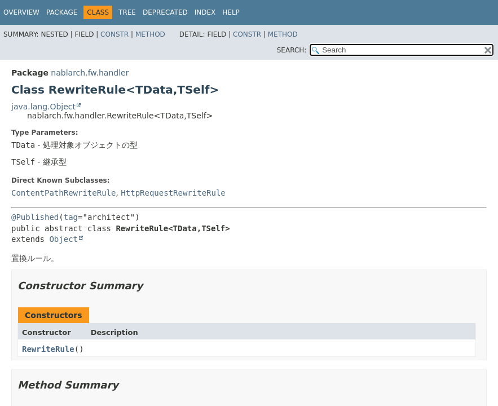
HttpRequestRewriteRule (173, 192)
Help (231, 12)
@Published (35, 217)
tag (71, 217)
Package (61, 12)
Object (63, 239)
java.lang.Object (43, 106)
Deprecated (165, 12)
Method (150, 34)
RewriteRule (48, 349)
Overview (21, 12)
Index (205, 12)
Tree (127, 12)
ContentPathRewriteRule (63, 192)
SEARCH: (292, 50)
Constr (114, 34)
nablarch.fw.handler (90, 72)
